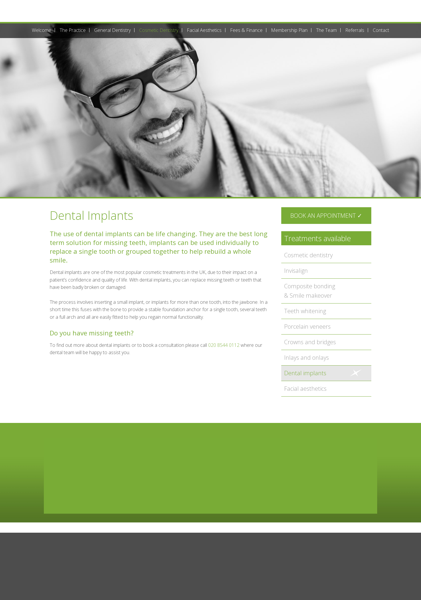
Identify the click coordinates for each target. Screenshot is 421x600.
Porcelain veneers (307, 326)
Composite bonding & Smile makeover (309, 290)
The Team (326, 30)
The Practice (73, 30)
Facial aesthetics (305, 388)
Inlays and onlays (306, 357)
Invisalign (296, 271)
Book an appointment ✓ (326, 216)
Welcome (41, 30)
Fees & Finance (246, 30)
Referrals (354, 30)
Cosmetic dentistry (308, 255)
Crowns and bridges (310, 342)
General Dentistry (112, 30)
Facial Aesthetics (204, 30)
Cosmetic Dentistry (158, 30)
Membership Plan (289, 30)
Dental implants (305, 373)
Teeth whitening (305, 311)
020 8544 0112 (223, 345)
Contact (381, 30)
